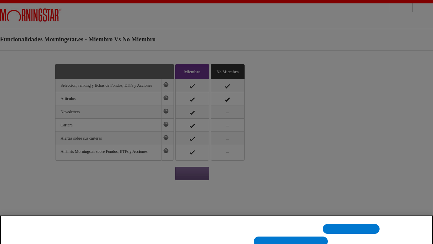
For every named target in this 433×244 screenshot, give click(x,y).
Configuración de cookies (286, 233)
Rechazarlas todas (351, 233)
